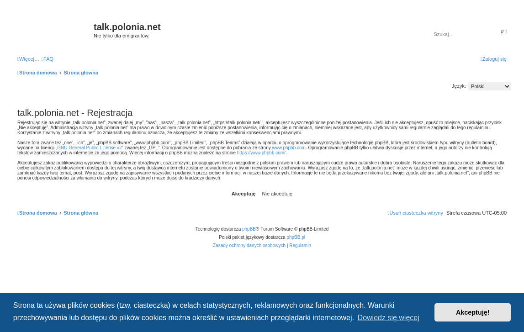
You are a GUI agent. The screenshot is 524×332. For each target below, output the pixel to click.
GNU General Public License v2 (89, 147)
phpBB (249, 229)
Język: (459, 86)
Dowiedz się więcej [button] (388, 317)
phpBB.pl (295, 237)
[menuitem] (47, 58)
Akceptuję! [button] (473, 312)
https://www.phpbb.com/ (261, 152)
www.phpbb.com (289, 147)
